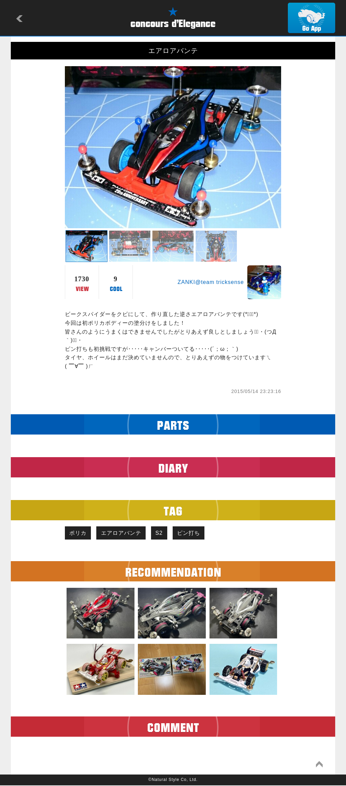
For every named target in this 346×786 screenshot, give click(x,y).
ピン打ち (195, 533)
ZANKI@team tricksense (211, 282)
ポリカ (79, 533)
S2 (164, 533)
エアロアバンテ (124, 533)
